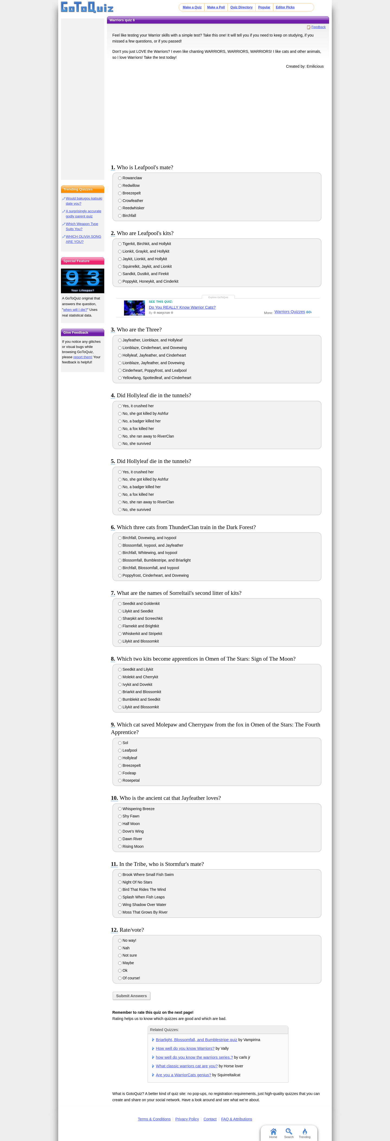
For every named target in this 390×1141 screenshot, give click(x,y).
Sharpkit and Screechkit (140, 618)
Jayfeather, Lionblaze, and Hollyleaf (150, 340)
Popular (264, 7)
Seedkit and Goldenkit (139, 603)
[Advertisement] (218, 115)
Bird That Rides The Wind (142, 889)
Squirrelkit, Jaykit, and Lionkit (145, 266)
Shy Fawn (128, 816)
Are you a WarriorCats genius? (183, 1074)
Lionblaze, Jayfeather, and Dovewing (151, 363)
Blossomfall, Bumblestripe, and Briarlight (154, 560)
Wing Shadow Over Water (142, 904)
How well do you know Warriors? (185, 1048)
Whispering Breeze (136, 809)
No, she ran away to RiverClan (146, 436)
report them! (82, 357)
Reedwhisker (131, 208)
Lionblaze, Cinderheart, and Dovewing (152, 347)
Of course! (129, 978)
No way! (127, 940)
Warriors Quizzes (289, 312)
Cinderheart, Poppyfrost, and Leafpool (152, 370)
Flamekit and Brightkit (138, 626)
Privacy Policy (187, 1119)
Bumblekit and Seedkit (139, 699)
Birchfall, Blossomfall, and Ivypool (148, 568)
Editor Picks (285, 7)
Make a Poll (216, 7)
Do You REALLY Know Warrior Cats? (182, 307)
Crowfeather (130, 200)
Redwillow (129, 185)
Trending (304, 1133)
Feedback (318, 27)
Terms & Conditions (154, 1119)
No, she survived (134, 443)
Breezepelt (129, 193)
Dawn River (130, 839)
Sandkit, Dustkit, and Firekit (143, 274)
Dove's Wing (131, 831)
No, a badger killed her (139, 421)
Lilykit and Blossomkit (138, 641)
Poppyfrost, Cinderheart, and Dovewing (153, 575)
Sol (123, 743)
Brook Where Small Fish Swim (146, 874)
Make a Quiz (192, 7)
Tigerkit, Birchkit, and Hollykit (144, 244)
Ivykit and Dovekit (135, 684)
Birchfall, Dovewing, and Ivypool (147, 538)
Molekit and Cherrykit (138, 677)
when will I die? (75, 310)
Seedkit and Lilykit (135, 669)
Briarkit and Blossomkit (139, 692)
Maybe (126, 963)
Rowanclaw (130, 178)
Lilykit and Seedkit (135, 611)
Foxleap (127, 773)
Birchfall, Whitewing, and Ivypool (147, 552)
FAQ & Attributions (236, 1119)
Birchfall (127, 215)
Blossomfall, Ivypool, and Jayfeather (150, 545)
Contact (209, 1119)
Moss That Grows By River (143, 912)
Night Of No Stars (135, 882)
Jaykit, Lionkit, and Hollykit (142, 259)
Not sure (127, 955)
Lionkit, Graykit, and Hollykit (144, 251)
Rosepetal (129, 780)
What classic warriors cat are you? (187, 1066)
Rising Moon (131, 846)
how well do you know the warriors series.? (194, 1057)
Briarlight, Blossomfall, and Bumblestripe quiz (197, 1039)
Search (289, 1133)
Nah (124, 948)
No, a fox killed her (136, 428)
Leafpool (127, 750)
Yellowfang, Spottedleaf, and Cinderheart (154, 378)
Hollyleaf (127, 758)
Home (273, 1133)
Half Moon (129, 823)
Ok (123, 970)
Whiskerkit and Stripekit (140, 633)
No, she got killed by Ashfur (143, 413)
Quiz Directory (241, 7)
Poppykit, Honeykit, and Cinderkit (148, 281)
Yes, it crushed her (136, 406)
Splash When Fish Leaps (141, 897)
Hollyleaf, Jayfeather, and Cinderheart (152, 355)
